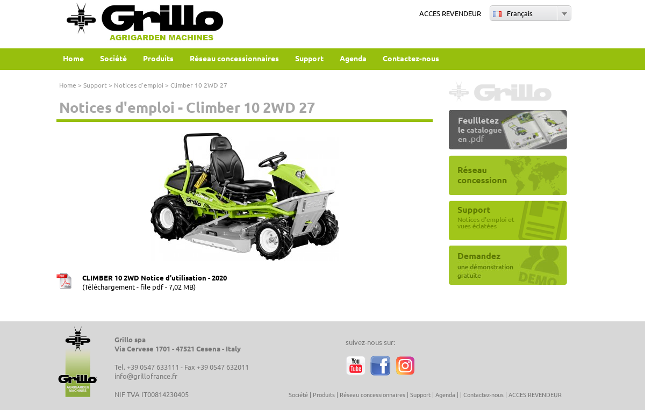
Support (95, 85)
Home (67, 85)
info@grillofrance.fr (145, 375)
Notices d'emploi (138, 85)
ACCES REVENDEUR (450, 13)
